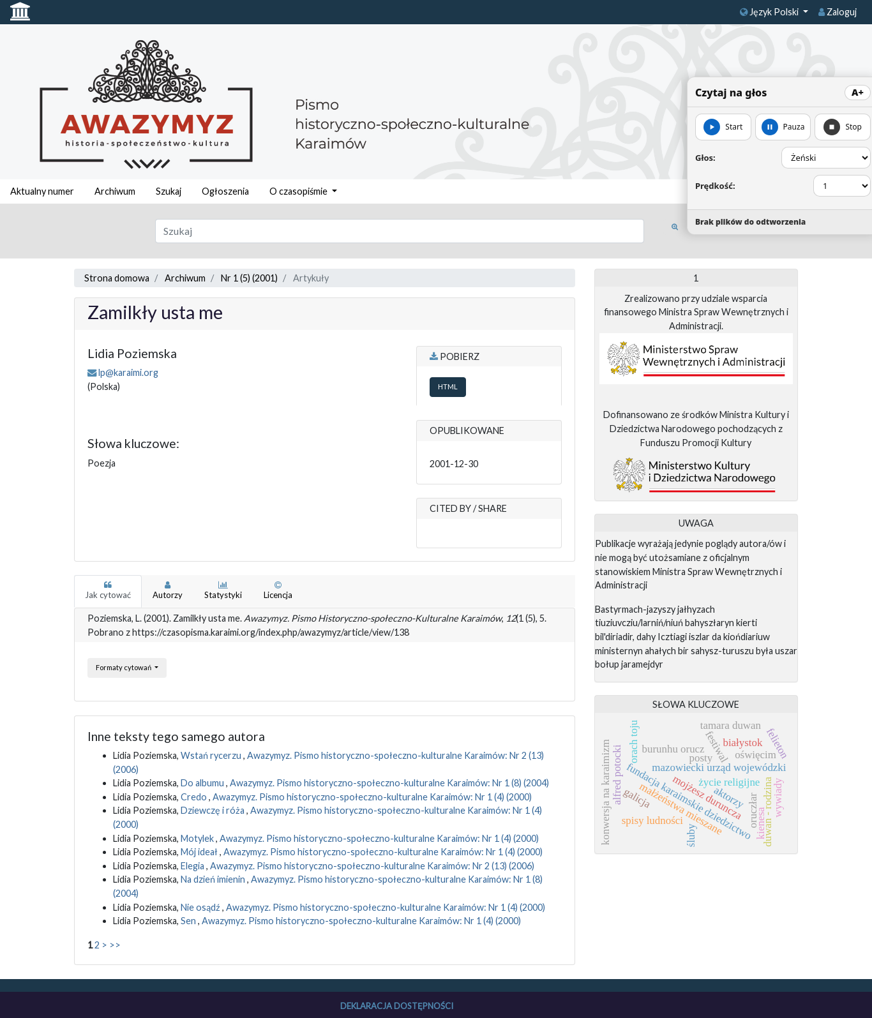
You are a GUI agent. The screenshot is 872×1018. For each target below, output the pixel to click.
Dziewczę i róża (213, 810)
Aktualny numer (42, 191)
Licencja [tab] (278, 590)
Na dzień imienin (214, 879)
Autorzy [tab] (168, 590)
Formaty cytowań (124, 667)
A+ (858, 92)
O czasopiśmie (299, 191)
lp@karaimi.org (128, 372)
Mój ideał (200, 851)
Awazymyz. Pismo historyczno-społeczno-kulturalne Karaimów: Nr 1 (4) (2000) (372, 796)
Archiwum (114, 191)
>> (115, 944)
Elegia (193, 865)
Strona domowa (116, 278)
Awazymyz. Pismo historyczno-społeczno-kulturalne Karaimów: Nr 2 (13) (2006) (372, 865)
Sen (189, 920)
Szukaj (168, 191)
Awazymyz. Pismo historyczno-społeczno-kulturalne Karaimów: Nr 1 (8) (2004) (389, 782)
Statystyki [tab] (223, 590)
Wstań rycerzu (212, 755)
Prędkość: (715, 185)
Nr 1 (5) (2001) (249, 278)
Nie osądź (201, 907)
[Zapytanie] (400, 231)
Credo (195, 796)
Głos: (705, 157)
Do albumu (203, 782)
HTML (448, 386)
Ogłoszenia (225, 191)
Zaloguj (837, 11)
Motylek (198, 838)
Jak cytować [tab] (108, 590)
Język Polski (770, 11)
